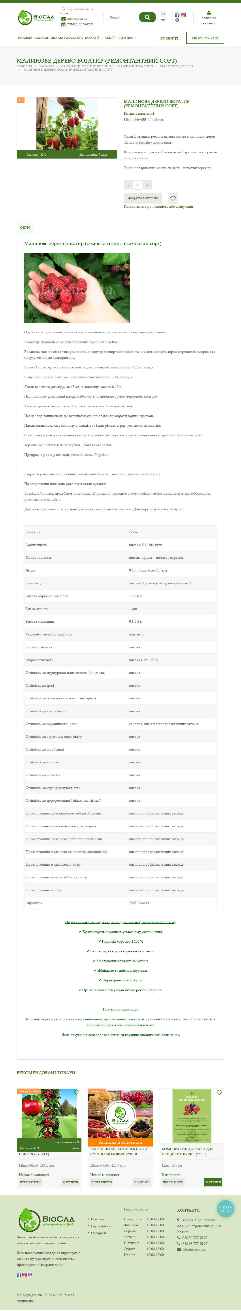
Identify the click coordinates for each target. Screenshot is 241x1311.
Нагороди (99, 1233)
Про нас (126, 38)
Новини (97, 1220)
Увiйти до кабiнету (208, 17)
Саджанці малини (135, 66)
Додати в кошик (143, 198)
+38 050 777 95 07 (205, 38)
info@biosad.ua (77, 19)
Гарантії (92, 38)
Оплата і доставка (67, 38)
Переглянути (30, 1183)
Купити (70, 1183)
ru (162, 20)
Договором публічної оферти (157, 509)
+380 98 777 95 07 (192, 1244)
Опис (25, 227)
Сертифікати (102, 1226)
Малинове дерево (176, 66)
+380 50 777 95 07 (192, 1238)
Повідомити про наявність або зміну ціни (158, 206)
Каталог (42, 38)
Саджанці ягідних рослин (86, 66)
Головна (25, 38)
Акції (109, 38)
